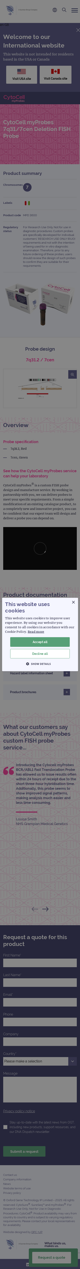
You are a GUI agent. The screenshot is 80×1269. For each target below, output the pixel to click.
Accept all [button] (40, 642)
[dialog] (40, 634)
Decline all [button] (40, 653)
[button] (40, 663)
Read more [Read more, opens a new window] (36, 632)
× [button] (73, 602)
